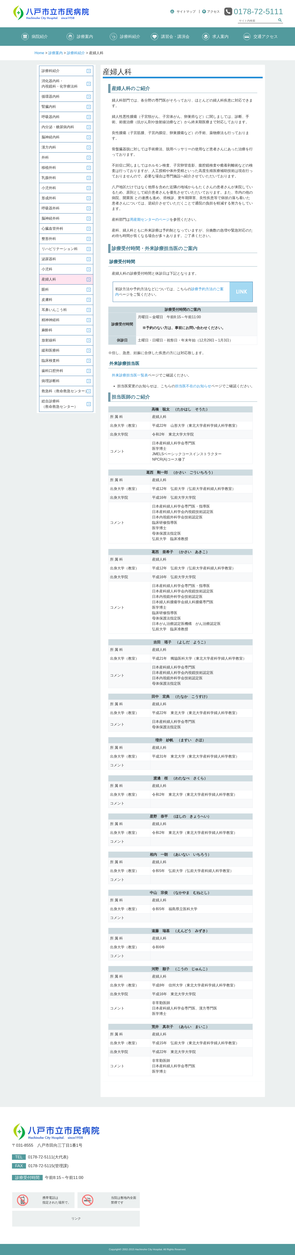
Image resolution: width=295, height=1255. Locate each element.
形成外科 (49, 198)
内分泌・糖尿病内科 (58, 127)
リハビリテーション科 (60, 249)
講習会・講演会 (170, 36)
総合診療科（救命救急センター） (60, 403)
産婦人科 (49, 279)
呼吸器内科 (51, 117)
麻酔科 (47, 330)
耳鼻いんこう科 (54, 310)
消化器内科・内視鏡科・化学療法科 (60, 83)
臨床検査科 (51, 360)
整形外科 (49, 239)
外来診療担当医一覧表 (130, 375)
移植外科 (49, 167)
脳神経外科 (51, 218)
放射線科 (49, 340)
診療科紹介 (125, 36)
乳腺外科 (49, 178)
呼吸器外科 (51, 208)
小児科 (47, 269)
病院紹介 (34, 36)
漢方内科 (49, 147)
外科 (45, 157)
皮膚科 (47, 300)
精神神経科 (51, 320)
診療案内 (80, 36)
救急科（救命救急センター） (65, 391)
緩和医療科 (51, 350)
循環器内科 (51, 96)
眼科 (45, 289)
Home (39, 53)
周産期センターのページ (150, 219)
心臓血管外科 (52, 228)
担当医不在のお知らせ (193, 386)
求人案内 (215, 36)
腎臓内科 (49, 107)
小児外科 (49, 188)
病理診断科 (51, 381)
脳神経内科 (51, 137)
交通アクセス (260, 36)
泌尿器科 (49, 259)
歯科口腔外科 (52, 371)
